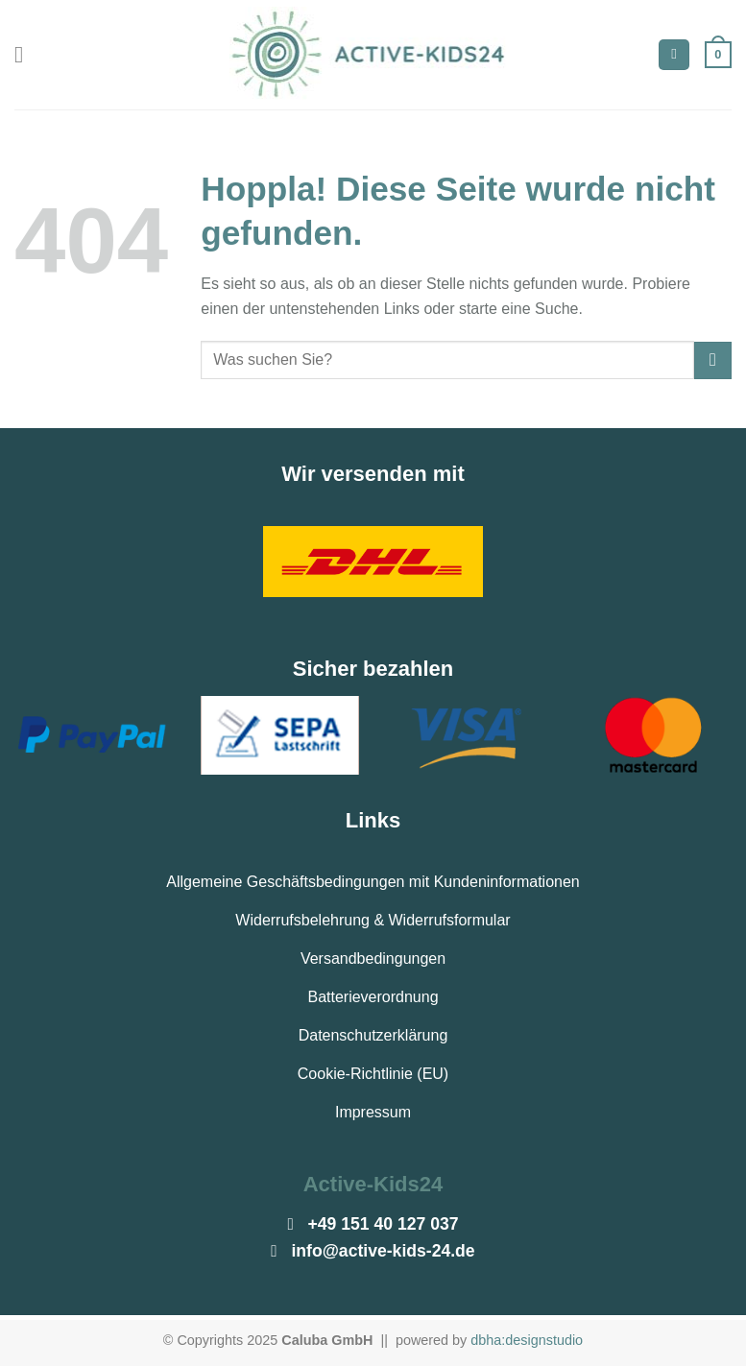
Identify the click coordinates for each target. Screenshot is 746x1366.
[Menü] (25, 54)
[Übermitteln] (713, 360)
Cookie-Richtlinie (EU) (373, 1074)
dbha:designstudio (526, 1340)
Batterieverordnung (372, 997)
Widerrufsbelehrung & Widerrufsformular (372, 920)
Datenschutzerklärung (373, 1035)
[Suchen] (674, 55)
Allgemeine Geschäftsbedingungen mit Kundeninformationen (373, 882)
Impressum (373, 1112)
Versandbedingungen (373, 958)
